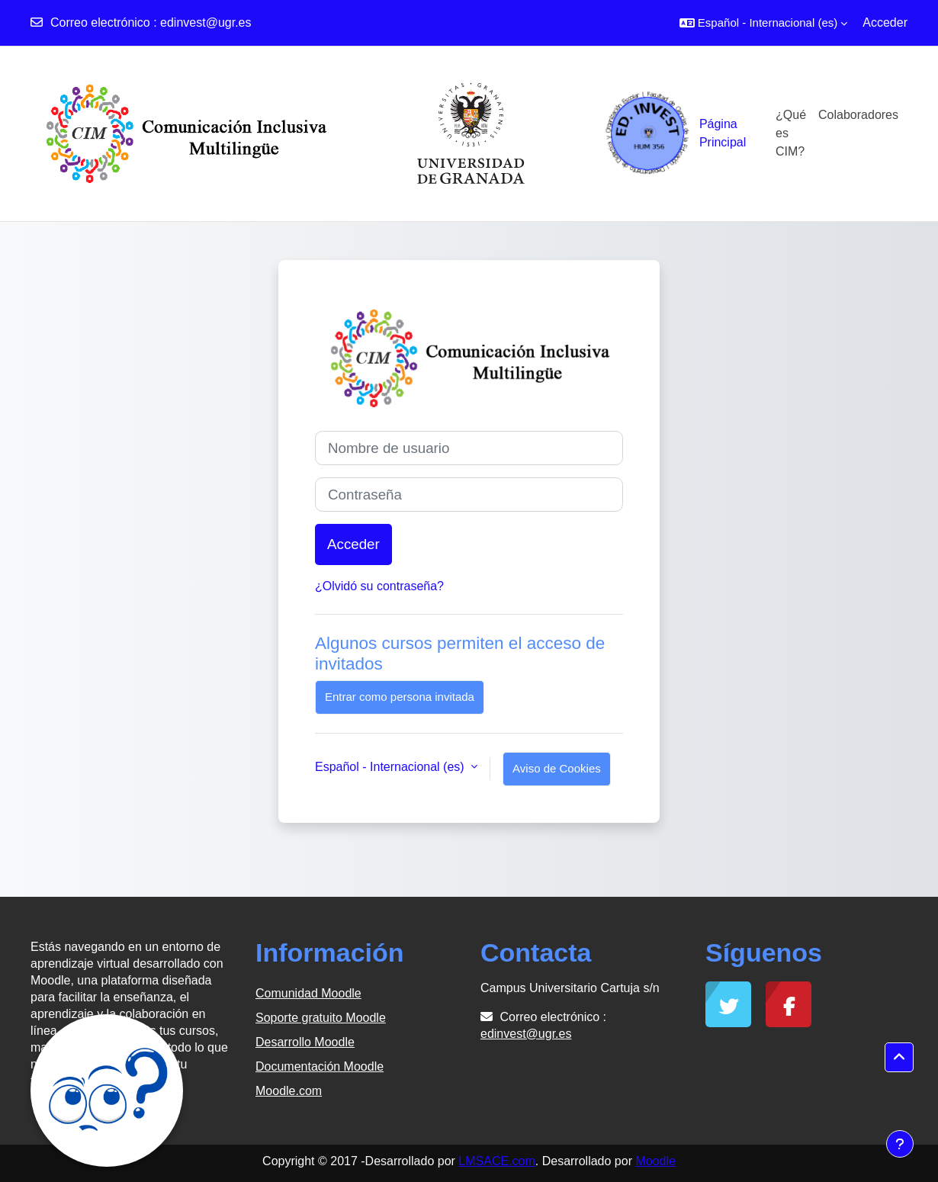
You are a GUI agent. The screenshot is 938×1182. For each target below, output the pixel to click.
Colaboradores (858, 114)
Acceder (885, 22)
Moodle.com (288, 1090)
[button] (763, 23)
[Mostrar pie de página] (900, 1144)
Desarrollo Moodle (305, 1042)
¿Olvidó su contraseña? (379, 586)
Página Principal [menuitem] (722, 133)
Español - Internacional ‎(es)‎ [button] (391, 766)
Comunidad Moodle (308, 993)
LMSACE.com (496, 1161)
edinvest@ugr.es (205, 22)
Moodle (655, 1161)
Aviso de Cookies (556, 768)
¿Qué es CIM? (791, 133)
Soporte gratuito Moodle (320, 1017)
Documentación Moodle (319, 1066)
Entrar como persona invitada (399, 696)
